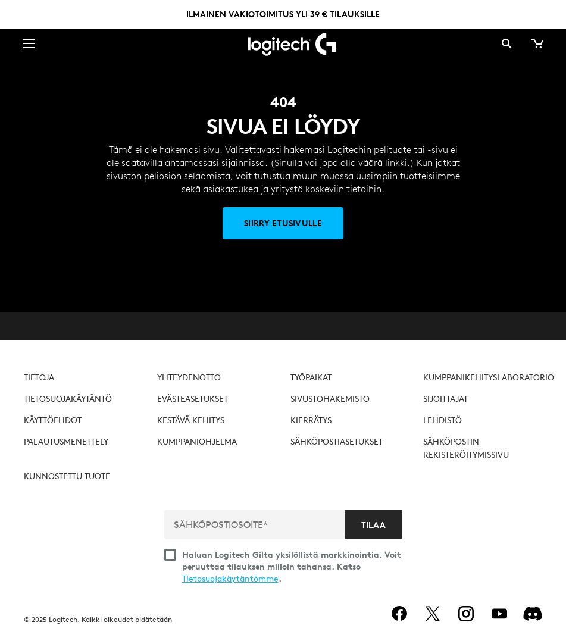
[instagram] (466, 613)
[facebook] (399, 613)
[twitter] (432, 613)
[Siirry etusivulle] (283, 223)
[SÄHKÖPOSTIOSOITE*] (255, 524)
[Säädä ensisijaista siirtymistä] (29, 43)
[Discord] (532, 613)
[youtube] (499, 613)
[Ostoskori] (536, 43)
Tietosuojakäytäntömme (230, 578)
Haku (506, 43)
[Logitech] (283, 43)
